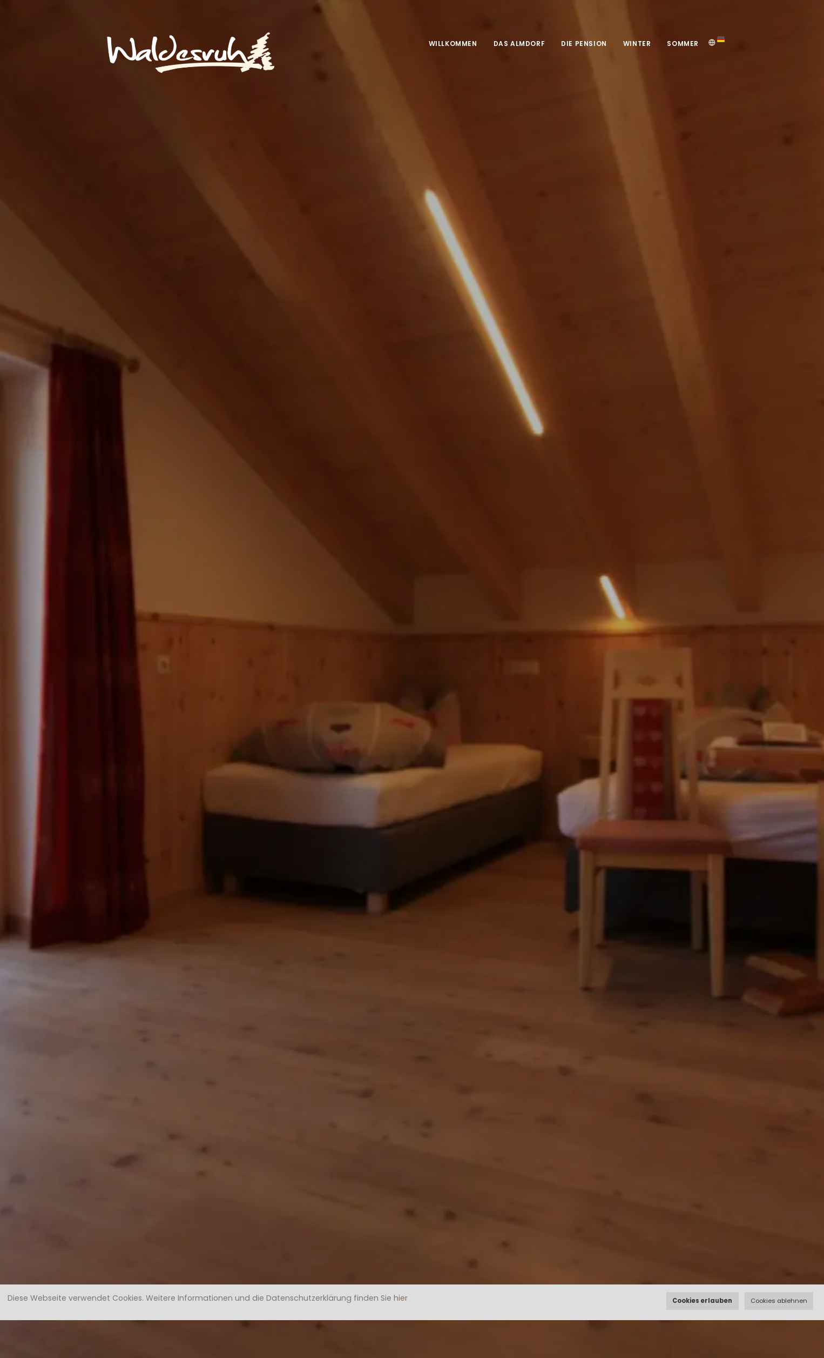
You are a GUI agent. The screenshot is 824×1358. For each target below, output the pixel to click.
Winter (637, 43)
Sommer (683, 43)
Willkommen (453, 43)
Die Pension (584, 43)
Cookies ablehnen (779, 1300)
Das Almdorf (519, 43)
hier (401, 1298)
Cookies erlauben (702, 1300)
